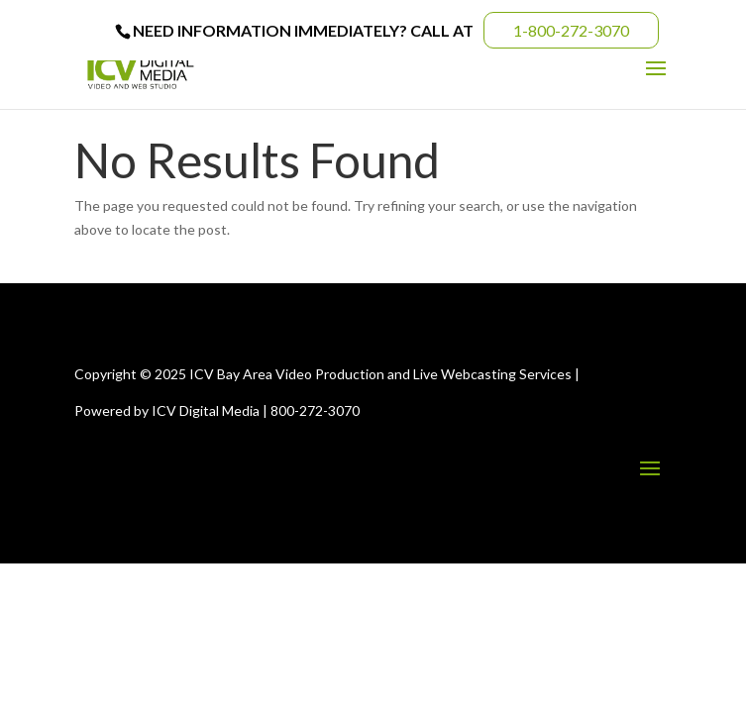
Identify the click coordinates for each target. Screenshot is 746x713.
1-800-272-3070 (571, 30)
